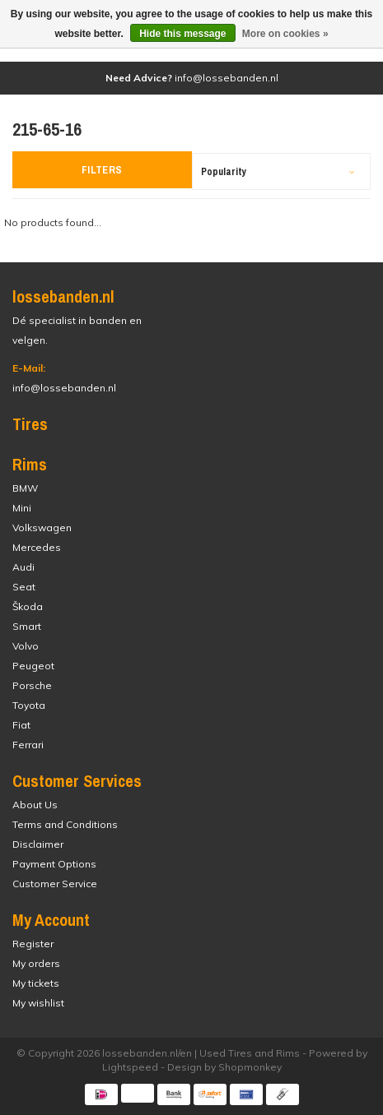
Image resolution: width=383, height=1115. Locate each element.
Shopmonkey (250, 1067)
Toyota (28, 705)
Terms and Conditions (65, 824)
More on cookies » (285, 33)
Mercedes (36, 547)
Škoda (27, 606)
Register (33, 943)
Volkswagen (42, 527)
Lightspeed (130, 1067)
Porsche (32, 685)
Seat (23, 587)
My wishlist (38, 1003)
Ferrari (28, 744)
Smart (26, 626)
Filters (102, 170)
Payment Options (54, 864)
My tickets (35, 983)
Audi (23, 567)
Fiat (21, 725)
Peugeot (33, 665)
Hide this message (182, 33)
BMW (25, 488)
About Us (35, 804)
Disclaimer (37, 844)
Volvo (25, 646)
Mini (21, 508)
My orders (36, 963)
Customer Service (54, 883)
